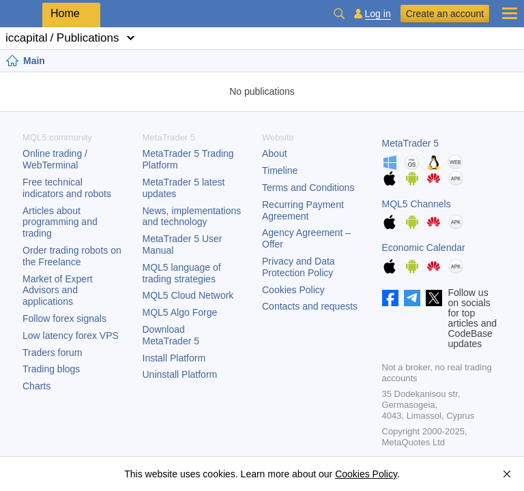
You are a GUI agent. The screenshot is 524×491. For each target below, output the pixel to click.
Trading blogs (51, 368)
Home (65, 13)
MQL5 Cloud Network (188, 295)
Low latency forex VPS (71, 335)
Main (34, 60)
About (274, 153)
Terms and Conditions (308, 187)
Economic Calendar (423, 247)
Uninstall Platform (180, 374)
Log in (378, 14)
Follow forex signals (64, 318)
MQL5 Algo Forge (180, 312)
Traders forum (52, 352)
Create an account (445, 13)
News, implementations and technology (192, 216)
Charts (36, 386)
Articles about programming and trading (60, 222)
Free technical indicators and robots (67, 188)
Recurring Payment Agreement (303, 210)
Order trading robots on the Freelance (72, 256)
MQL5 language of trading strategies (182, 273)
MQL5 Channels (416, 203)
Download (171, 335)
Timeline (279, 170)
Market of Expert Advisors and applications (58, 290)
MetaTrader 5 (410, 143)
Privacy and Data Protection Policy (298, 267)
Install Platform (174, 358)
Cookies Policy (293, 289)
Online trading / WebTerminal (55, 159)
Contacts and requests (310, 306)
